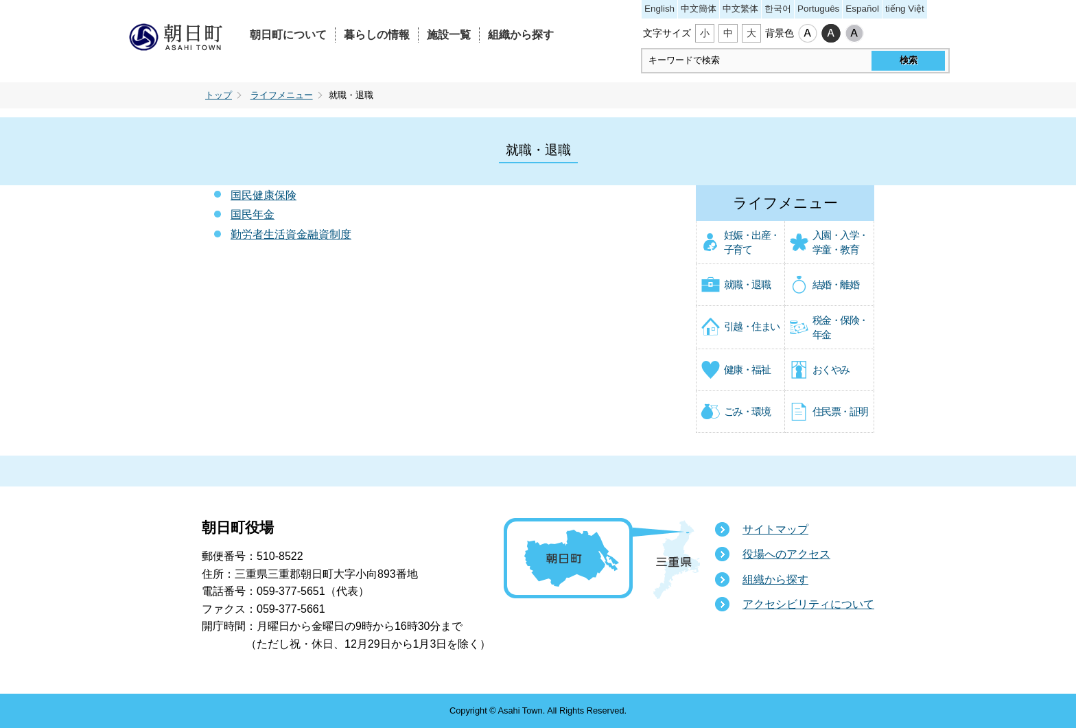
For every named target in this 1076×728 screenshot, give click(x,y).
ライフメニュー (281, 95)
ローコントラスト (854, 33)
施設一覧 (449, 34)
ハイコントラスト (831, 33)
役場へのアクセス (786, 554)
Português (818, 8)
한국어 (777, 8)
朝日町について (288, 34)
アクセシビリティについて (808, 604)
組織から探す (521, 34)
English (659, 8)
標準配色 (807, 33)
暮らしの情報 (377, 34)
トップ (218, 95)
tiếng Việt (904, 8)
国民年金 (252, 214)
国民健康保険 (263, 195)
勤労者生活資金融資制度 (291, 234)
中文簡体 (698, 8)
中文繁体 (740, 8)
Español (862, 8)
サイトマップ (775, 529)
